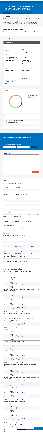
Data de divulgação (25, 52)
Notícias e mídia (28, 12)
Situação (23, 45)
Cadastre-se (34, 146)
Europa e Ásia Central (25, 64)
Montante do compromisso (10, 70)
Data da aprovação (8, 55)
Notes (6, 83)
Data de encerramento (26, 73)
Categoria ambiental (25, 70)
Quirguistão (7, 54)
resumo (6, 12)
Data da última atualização (10, 80)
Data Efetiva (24, 55)
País (6, 52)
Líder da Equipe (7, 49)
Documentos (20, 12)
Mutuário (24, 49)
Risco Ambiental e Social (9, 73)
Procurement (13, 12)
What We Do (5, 2)
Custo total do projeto (9, 60)
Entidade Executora (25, 60)
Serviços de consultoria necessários (11, 76)
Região (23, 63)
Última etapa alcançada (26, 76)
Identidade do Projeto (9, 45)
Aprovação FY (7, 67)
